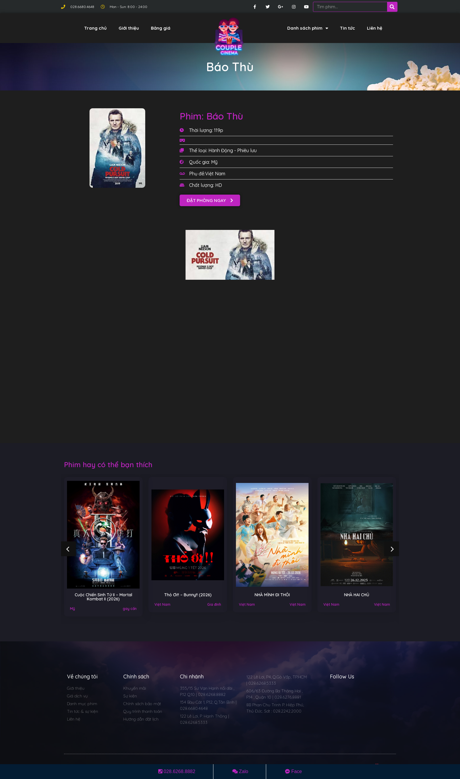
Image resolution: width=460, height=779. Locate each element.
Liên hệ (374, 28)
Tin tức (347, 28)
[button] (210, 200)
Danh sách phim (307, 28)
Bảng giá (160, 28)
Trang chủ (95, 28)
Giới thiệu (129, 28)
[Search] (392, 7)
